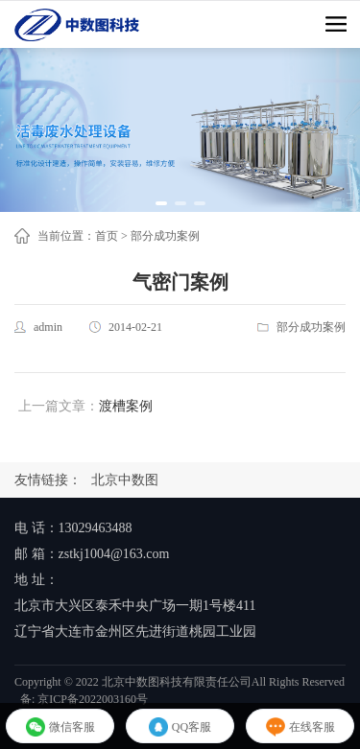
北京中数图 (124, 480)
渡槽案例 (126, 406)
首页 (106, 236)
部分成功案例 (165, 236)
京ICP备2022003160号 (92, 699)
